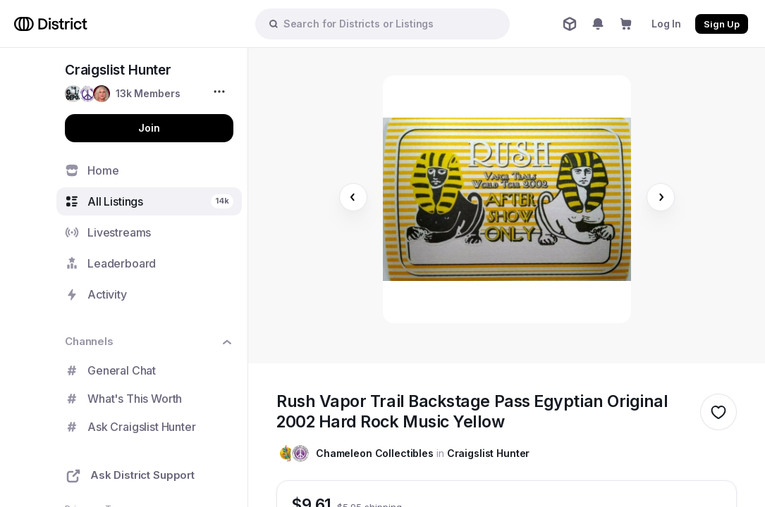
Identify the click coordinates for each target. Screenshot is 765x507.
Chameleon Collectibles (375, 453)
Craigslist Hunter (488, 453)
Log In (666, 24)
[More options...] (221, 91)
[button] (122, 93)
